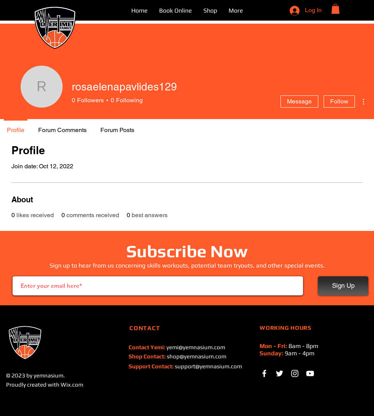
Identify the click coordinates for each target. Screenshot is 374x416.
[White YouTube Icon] (310, 373)
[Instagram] (295, 373)
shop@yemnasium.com (196, 356)
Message (299, 101)
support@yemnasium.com (208, 366)
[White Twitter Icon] (279, 373)
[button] (335, 9)
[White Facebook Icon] (264, 373)
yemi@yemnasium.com (195, 347)
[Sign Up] (343, 285)
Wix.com (72, 384)
